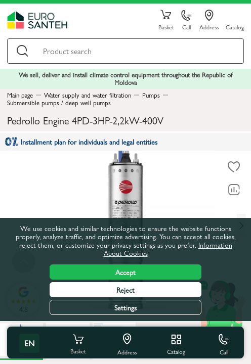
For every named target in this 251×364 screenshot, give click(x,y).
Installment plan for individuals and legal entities (81, 141)
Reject (125, 290)
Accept (125, 272)
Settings (125, 307)
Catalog (235, 26)
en (29, 343)
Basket (166, 20)
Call (186, 20)
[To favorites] (234, 167)
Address (209, 20)
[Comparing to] (234, 189)
